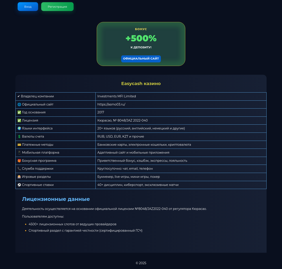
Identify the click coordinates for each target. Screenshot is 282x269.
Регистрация (57, 6)
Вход (28, 6)
